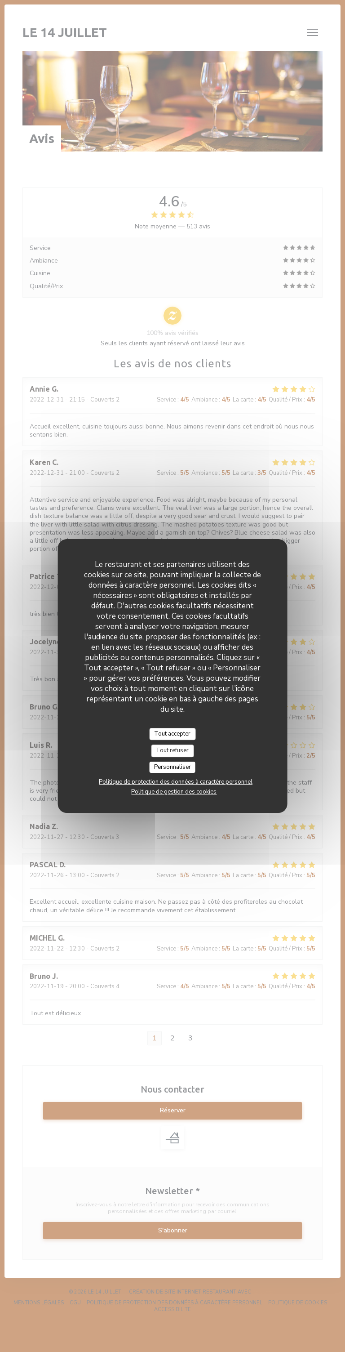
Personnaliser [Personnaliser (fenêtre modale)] (172, 767)
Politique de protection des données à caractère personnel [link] (175, 782)
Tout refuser (172, 750)
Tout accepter (172, 734)
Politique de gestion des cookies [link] (174, 792)
